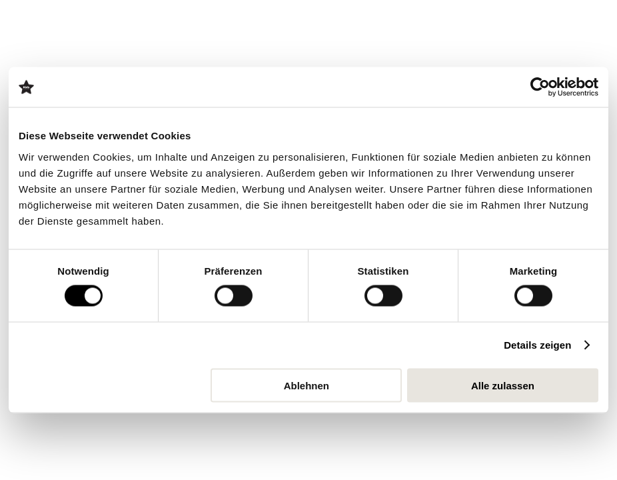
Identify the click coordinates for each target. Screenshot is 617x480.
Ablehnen (306, 385)
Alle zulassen (502, 385)
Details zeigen (537, 345)
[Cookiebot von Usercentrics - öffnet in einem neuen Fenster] (540, 87)
